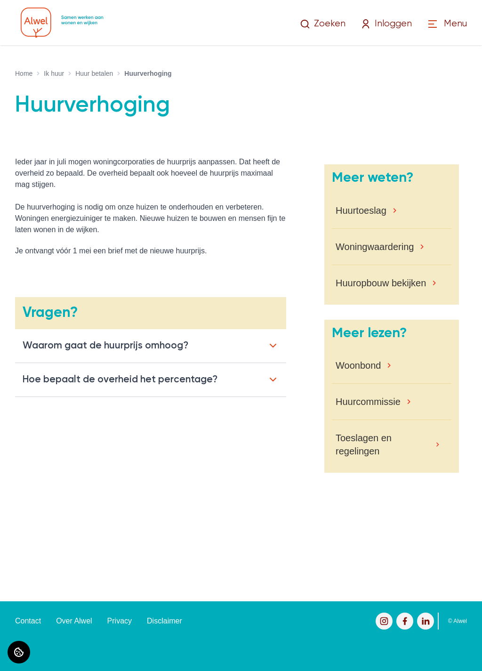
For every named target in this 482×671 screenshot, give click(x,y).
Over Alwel (74, 621)
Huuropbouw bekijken (381, 283)
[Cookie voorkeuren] (19, 652)
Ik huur (54, 73)
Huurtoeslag (361, 210)
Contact (28, 621)
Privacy (119, 621)
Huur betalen (94, 73)
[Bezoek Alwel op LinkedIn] (425, 621)
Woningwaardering (375, 247)
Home (23, 73)
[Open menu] (447, 24)
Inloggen (386, 24)
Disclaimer (164, 621)
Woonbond (358, 365)
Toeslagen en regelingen (364, 444)
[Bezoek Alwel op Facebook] (404, 621)
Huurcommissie (368, 401)
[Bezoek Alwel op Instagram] (384, 621)
